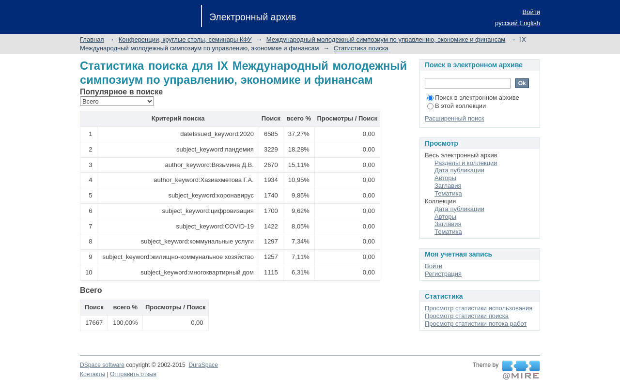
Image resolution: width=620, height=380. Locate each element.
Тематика (448, 193)
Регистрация (443, 273)
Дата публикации (459, 170)
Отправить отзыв (133, 374)
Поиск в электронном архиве (473, 97)
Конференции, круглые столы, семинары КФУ (185, 39)
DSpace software (102, 365)
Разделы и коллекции (465, 163)
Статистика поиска (361, 48)
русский (506, 23)
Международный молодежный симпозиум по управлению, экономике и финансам (385, 39)
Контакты (92, 374)
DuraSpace (202, 365)
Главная (92, 39)
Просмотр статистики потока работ (476, 323)
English (529, 23)
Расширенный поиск (454, 118)
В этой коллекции (456, 105)
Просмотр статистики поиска (467, 315)
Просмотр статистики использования (478, 308)
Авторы (445, 178)
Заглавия (448, 185)
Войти (531, 11)
